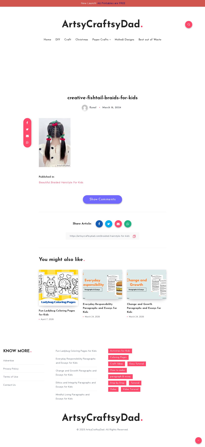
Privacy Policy (10, 368)
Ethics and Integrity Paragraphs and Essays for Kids (76, 384)
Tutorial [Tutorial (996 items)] (135, 383)
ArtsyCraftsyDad (102, 25)
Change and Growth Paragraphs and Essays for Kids (144, 308)
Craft (67, 39)
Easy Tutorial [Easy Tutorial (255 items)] (136, 364)
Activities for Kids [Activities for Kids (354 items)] (120, 351)
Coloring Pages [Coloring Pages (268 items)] (118, 357)
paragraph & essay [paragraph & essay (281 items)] (120, 376)
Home (47, 39)
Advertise (8, 360)
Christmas (82, 39)
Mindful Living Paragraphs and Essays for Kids (73, 396)
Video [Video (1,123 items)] (113, 389)
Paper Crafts (100, 39)
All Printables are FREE (111, 3)
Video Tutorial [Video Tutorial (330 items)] (130, 389)
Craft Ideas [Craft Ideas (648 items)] (116, 364)
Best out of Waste (150, 39)
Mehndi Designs (124, 39)
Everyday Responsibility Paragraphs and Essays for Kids (100, 308)
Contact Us (9, 385)
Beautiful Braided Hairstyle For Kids (61, 182)
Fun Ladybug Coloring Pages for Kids (76, 350)
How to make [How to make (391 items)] (117, 370)
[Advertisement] (102, 72)
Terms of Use (10, 376)
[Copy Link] (102, 236)
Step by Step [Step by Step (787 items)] (117, 383)
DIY (57, 39)
